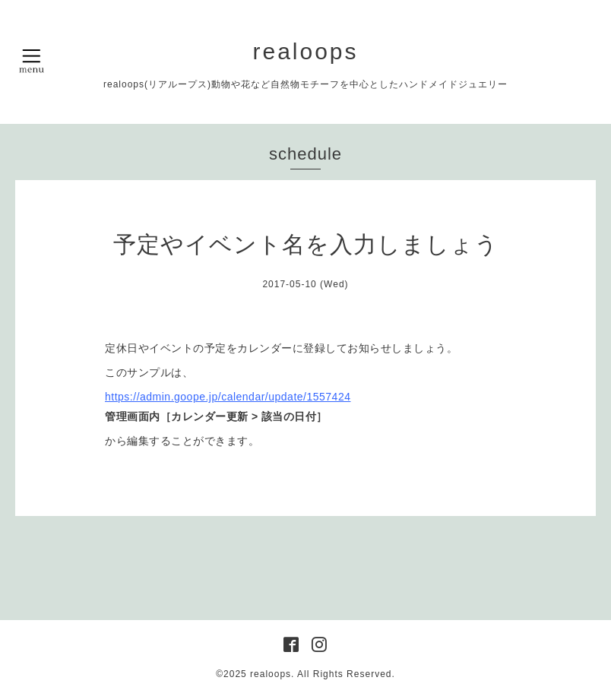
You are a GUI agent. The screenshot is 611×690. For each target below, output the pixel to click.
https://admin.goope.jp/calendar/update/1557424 (227, 397)
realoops (305, 51)
